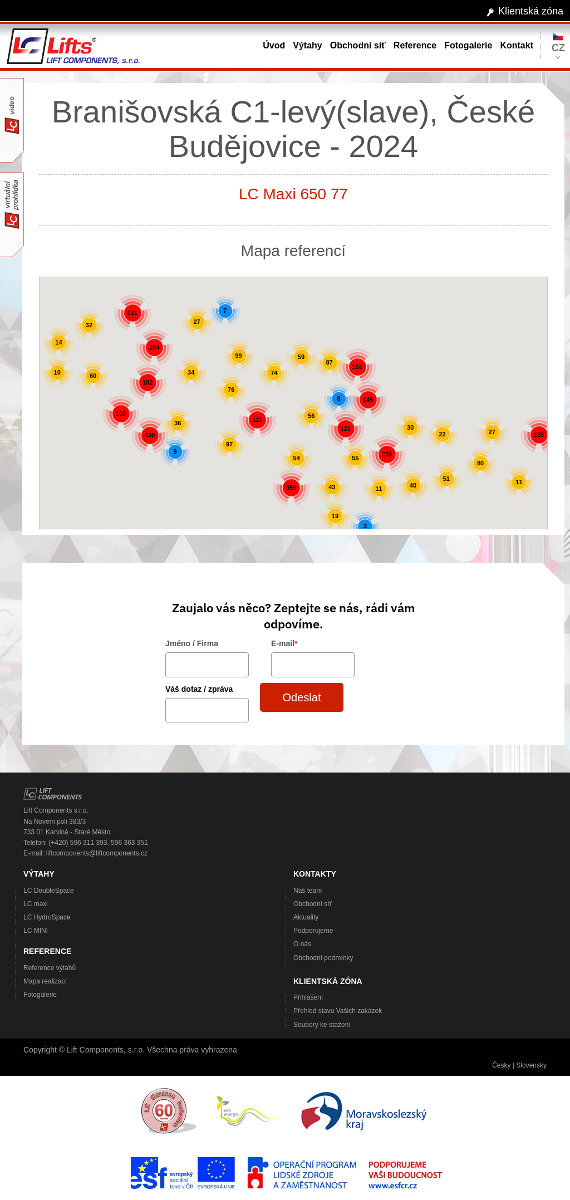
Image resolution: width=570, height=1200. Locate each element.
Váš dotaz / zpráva (199, 689)
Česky (501, 1065)
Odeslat (302, 697)
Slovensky (531, 1065)
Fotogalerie (40, 995)
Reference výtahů (49, 968)
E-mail (284, 643)
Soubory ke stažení (322, 1025)
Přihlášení (308, 997)
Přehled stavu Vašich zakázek (337, 1011)
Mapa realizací (45, 981)
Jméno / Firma (191, 643)
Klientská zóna (530, 11)
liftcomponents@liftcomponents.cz (97, 853)
